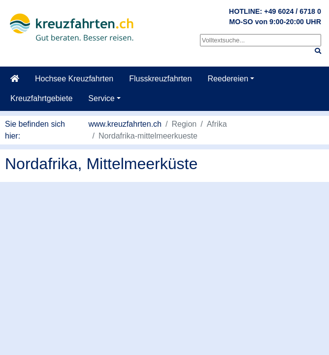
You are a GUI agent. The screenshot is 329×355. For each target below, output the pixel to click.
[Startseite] (14, 79)
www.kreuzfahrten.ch (125, 124)
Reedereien (227, 78)
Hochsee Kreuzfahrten (74, 78)
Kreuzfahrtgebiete (41, 98)
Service (101, 98)
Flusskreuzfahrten (160, 78)
